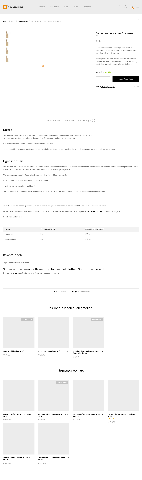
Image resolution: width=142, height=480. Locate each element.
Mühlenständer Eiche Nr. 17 (49, 351)
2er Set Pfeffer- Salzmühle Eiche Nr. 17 (121, 415)
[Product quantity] (103, 79)
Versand (69, 120)
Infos (76, 7)
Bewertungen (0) (86, 120)
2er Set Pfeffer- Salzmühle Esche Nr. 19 (17, 415)
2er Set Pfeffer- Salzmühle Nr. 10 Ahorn (16, 459)
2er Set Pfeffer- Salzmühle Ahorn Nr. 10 (52, 415)
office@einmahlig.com (96, 211)
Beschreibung (54, 120)
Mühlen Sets (85, 291)
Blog (66, 7)
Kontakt (87, 7)
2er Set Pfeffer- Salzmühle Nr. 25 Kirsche (86, 415)
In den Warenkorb (125, 79)
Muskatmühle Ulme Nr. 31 (13, 351)
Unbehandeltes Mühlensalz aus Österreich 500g (86, 352)
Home (42, 7)
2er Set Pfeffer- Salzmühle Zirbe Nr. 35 (51, 459)
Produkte (54, 7)
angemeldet (18, 273)
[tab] (54, 121)
